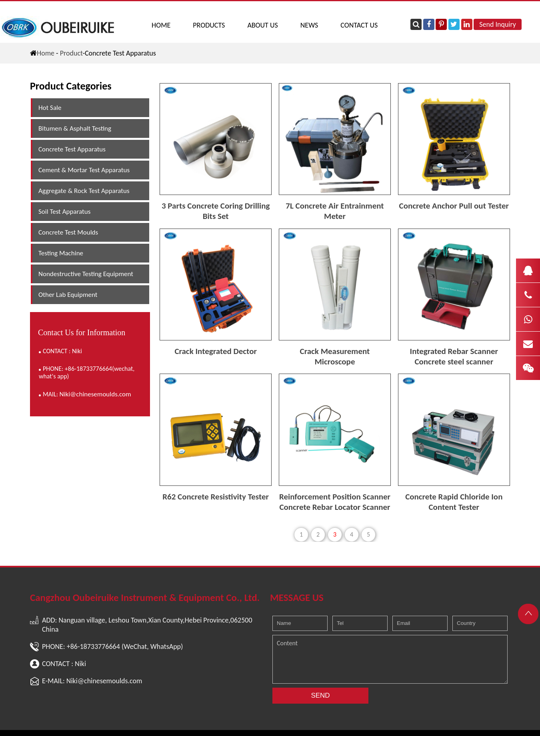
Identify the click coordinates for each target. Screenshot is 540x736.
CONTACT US (359, 25)
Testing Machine (60, 253)
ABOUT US (262, 25)
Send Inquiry (497, 24)
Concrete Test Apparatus (72, 149)
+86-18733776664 (93, 646)
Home (161, 25)
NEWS (309, 25)
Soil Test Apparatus (64, 211)
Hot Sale (49, 107)
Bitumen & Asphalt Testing (74, 128)
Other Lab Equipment (67, 294)
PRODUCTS (209, 25)
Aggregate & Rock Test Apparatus (84, 191)
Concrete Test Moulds (68, 232)
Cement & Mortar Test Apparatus (84, 170)
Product (71, 53)
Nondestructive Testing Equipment (85, 274)
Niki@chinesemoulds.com (95, 394)
